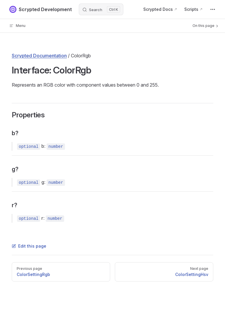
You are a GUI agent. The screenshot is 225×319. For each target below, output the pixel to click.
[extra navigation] (212, 9)
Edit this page (29, 245)
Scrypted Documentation (39, 56)
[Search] (101, 9)
